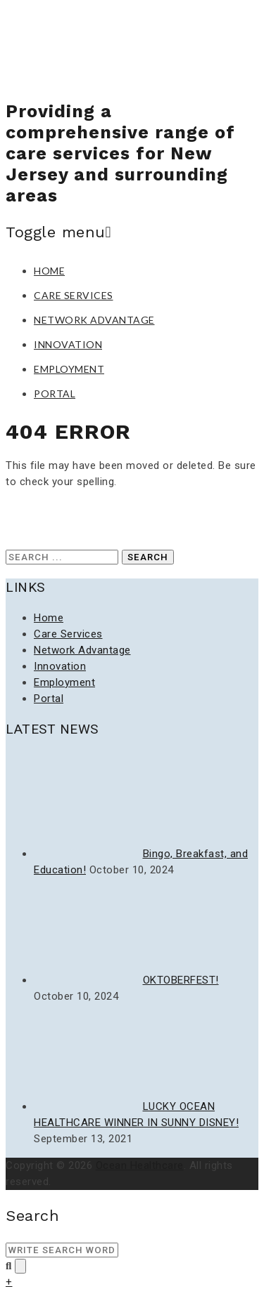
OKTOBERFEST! (181, 980)
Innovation (68, 344)
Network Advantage (94, 320)
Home (49, 271)
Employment (69, 369)
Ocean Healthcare (140, 1165)
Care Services (73, 295)
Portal (54, 393)
